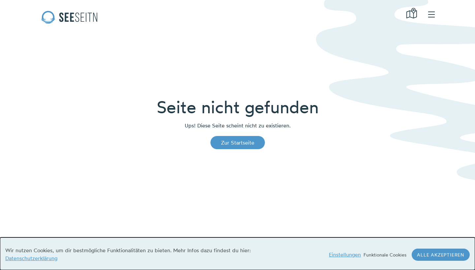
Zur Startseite (237, 142)
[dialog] (237, 253)
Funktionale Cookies (385, 254)
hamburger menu (431, 14)
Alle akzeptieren (440, 254)
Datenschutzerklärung (31, 258)
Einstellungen (345, 254)
